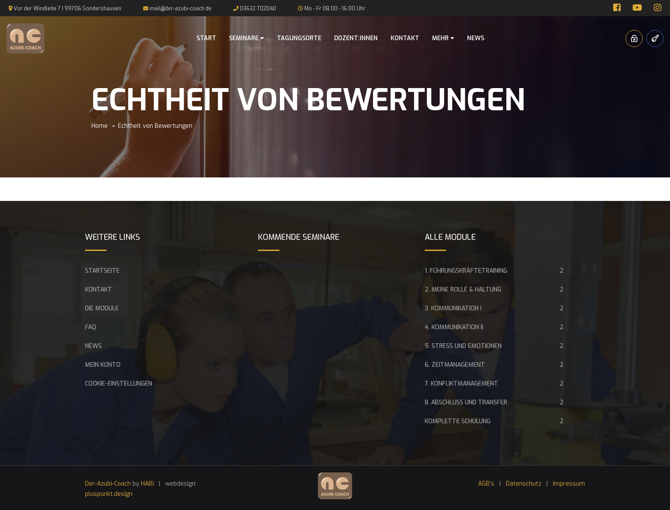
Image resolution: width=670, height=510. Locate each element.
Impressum (569, 484)
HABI (147, 484)
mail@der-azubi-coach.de (181, 8)
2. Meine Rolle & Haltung (463, 290)
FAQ (90, 327)
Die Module (102, 308)
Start (206, 38)
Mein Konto (102, 365)
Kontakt (405, 38)
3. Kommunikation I (453, 308)
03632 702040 (258, 8)
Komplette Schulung (458, 421)
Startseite (102, 271)
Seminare (246, 38)
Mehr (443, 38)
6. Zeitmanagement (455, 365)
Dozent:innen (356, 38)
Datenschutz (523, 484)
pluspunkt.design (108, 494)
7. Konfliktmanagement (461, 384)
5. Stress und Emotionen (463, 346)
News (475, 38)
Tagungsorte (299, 38)
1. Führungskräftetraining (466, 271)
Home (99, 126)
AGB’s (486, 484)
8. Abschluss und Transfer (466, 402)
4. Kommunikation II (454, 327)
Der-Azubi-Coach (108, 484)
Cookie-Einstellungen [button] (118, 384)
